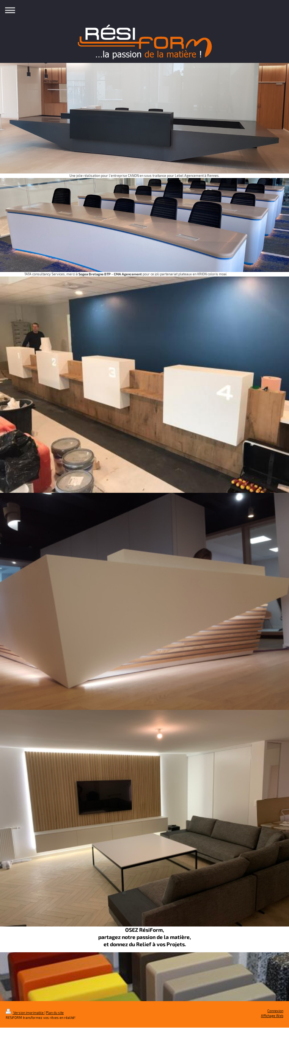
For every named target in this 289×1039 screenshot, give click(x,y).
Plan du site (55, 1013)
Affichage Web (272, 1016)
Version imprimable (25, 1013)
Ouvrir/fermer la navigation (144, 10)
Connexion (275, 1011)
